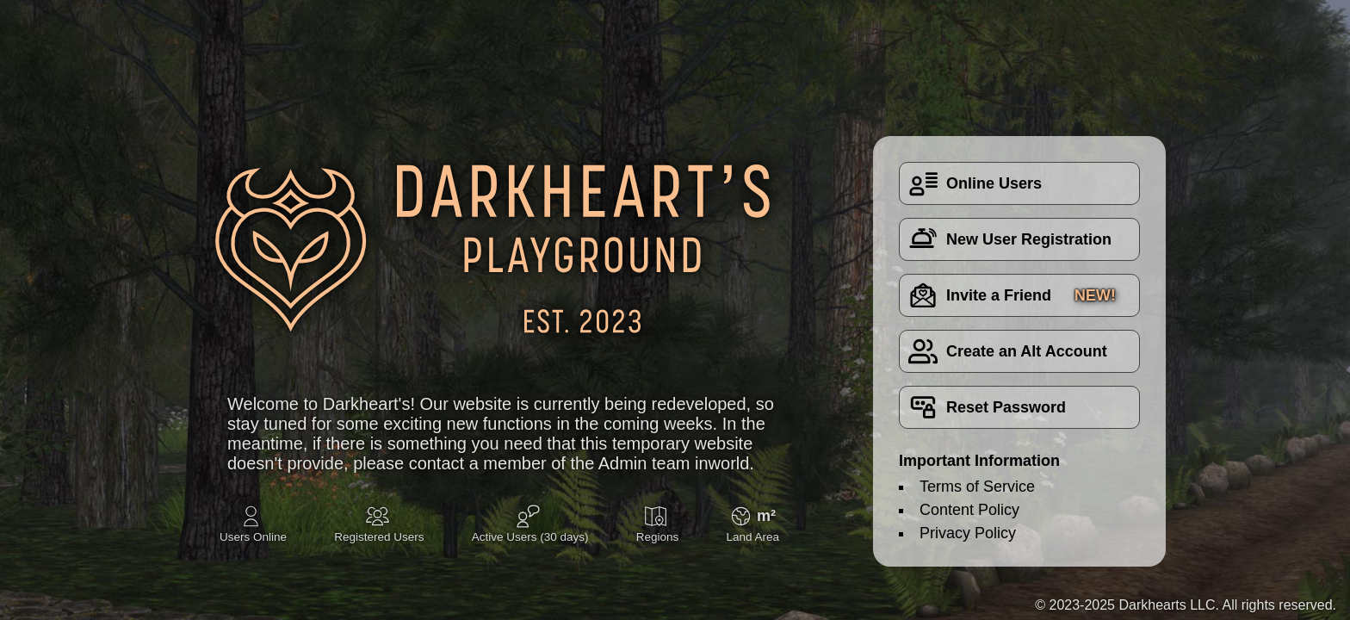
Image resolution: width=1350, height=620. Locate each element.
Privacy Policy (968, 533)
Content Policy (969, 509)
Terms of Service (977, 486)
